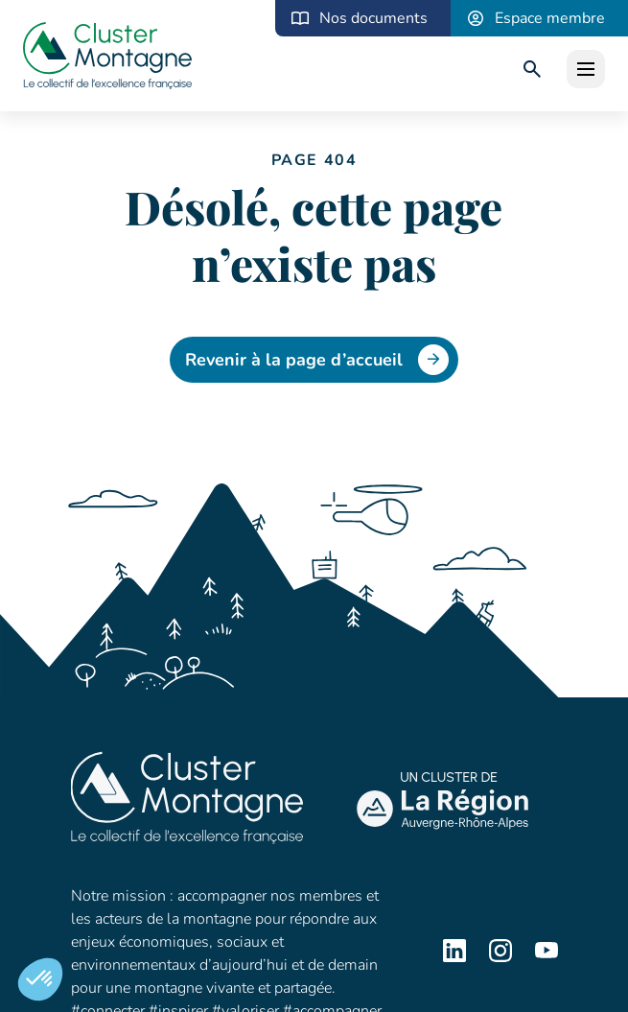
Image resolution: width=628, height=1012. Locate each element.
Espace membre (550, 18)
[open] (586, 69)
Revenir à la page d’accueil (317, 359)
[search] (532, 69)
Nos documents (373, 18)
